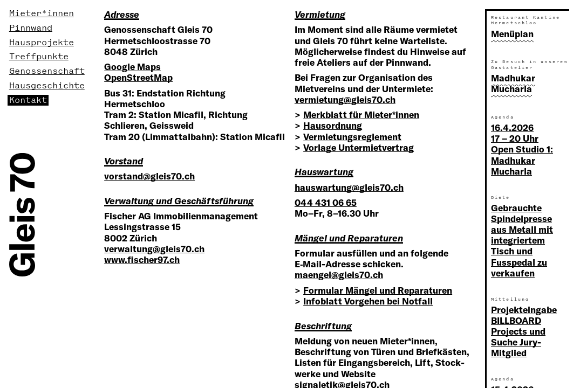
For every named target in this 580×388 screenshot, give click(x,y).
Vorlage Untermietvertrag (358, 147)
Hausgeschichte (47, 85)
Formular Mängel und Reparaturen (377, 290)
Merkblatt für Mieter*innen (361, 114)
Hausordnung (332, 125)
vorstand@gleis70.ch (149, 176)
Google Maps (132, 66)
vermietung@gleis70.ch (345, 99)
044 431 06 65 (326, 202)
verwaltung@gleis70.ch (154, 248)
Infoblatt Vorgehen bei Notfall (368, 301)
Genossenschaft (47, 71)
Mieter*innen (41, 13)
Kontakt (28, 100)
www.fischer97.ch (142, 259)
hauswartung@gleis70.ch (349, 187)
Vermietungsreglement (352, 136)
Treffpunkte (39, 56)
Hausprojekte (41, 42)
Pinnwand (30, 28)
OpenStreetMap (138, 77)
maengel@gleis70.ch (339, 274)
